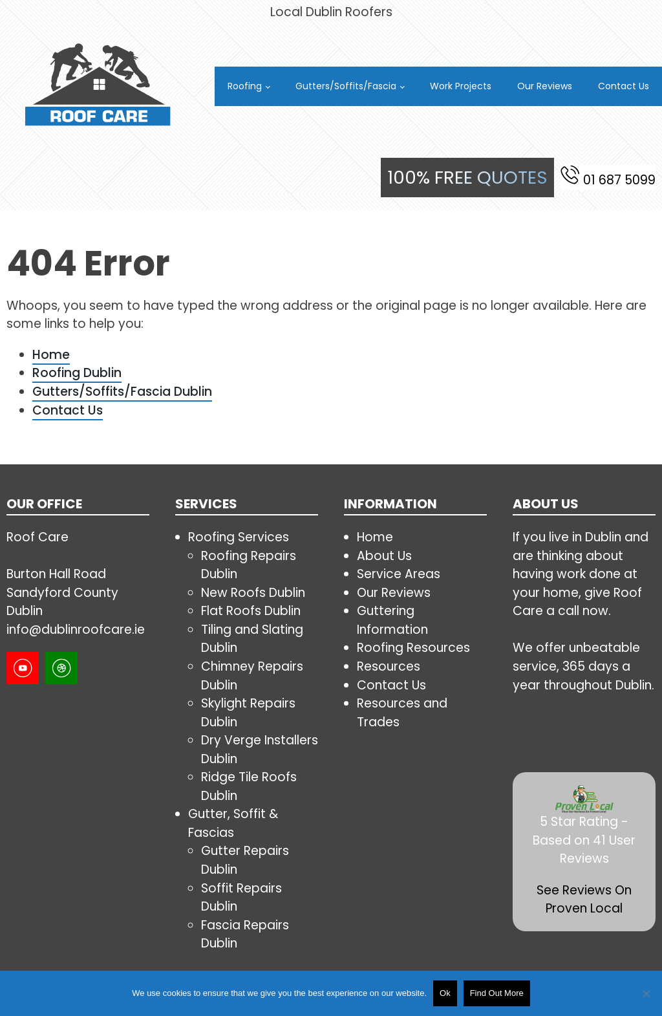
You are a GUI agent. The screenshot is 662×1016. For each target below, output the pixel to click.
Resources (388, 666)
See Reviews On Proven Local (584, 899)
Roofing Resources (413, 647)
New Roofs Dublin (253, 592)
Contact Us (623, 86)
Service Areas (398, 574)
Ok (445, 993)
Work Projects (460, 86)
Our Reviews (544, 86)
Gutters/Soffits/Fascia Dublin (122, 391)
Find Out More (497, 993)
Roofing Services (238, 537)
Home (51, 354)
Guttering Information (392, 620)
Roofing (245, 86)
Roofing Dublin (77, 373)
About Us (384, 556)
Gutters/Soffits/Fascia (345, 86)
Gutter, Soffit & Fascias (233, 823)
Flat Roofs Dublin (251, 611)
